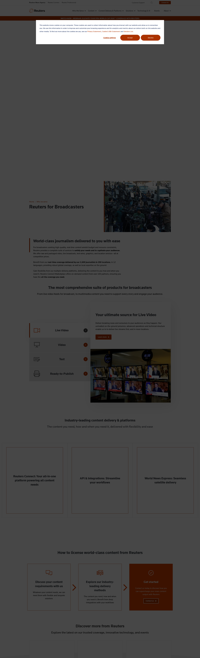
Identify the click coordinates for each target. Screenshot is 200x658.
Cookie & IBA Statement (111, 31)
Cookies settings (109, 38)
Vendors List (128, 31)
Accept (130, 38)
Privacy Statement (94, 31)
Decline (150, 38)
